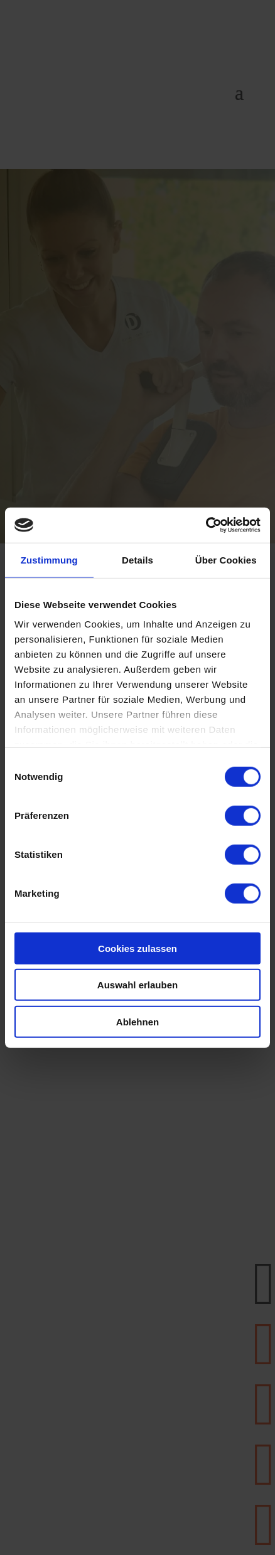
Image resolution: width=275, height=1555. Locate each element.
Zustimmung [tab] (49, 559)
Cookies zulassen (137, 948)
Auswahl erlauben (137, 985)
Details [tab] (137, 559)
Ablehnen (137, 1021)
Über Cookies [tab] (226, 559)
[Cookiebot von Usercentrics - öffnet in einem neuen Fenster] (206, 525)
